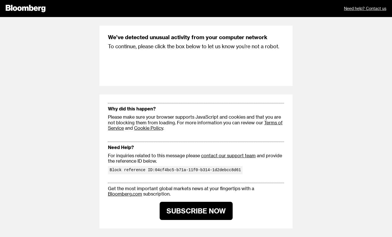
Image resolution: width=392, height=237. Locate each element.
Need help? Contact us (365, 8)
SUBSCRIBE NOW (196, 211)
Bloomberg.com (125, 193)
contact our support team (228, 155)
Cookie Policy (148, 128)
